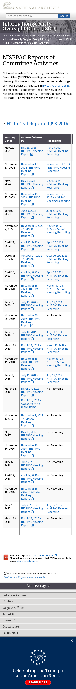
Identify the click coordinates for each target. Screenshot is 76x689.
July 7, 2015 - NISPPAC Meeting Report (32, 508)
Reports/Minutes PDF (32, 139)
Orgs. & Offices (13, 608)
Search (64, 15)
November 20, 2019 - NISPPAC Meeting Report (30, 320)
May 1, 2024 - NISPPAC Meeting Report (32, 184)
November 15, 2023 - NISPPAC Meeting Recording (58, 197)
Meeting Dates (10, 139)
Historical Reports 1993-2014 (37, 123)
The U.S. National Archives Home (31, 6)
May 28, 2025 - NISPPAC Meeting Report (32, 151)
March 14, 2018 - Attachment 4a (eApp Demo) (31, 403)
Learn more (38, 682)
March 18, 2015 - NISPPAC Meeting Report (32, 521)
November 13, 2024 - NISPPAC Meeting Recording (58, 167)
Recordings (53, 140)
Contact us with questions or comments (24, 577)
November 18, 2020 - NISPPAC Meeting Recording (58, 289)
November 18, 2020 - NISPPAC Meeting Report (30, 290)
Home (6, 35)
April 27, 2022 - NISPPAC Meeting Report (32, 245)
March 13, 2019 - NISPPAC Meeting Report (32, 349)
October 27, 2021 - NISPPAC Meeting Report (31, 260)
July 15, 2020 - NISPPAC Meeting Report (32, 305)
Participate (11, 626)
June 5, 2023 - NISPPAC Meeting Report (32, 214)
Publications (12, 601)
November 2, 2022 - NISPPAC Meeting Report (32, 231)
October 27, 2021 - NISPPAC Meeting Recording (57, 259)
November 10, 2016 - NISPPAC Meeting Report (30, 450)
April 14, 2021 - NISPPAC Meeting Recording (57, 275)
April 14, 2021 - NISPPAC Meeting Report (32, 275)
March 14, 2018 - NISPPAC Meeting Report (32, 392)
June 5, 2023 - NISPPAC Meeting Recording (57, 214)
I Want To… (11, 620)
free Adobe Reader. (45, 555)
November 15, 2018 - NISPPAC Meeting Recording (58, 362)
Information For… (15, 595)
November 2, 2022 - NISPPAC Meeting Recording (58, 229)
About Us (9, 614)
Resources (10, 633)
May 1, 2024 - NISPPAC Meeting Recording (57, 184)
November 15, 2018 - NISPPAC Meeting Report (30, 363)
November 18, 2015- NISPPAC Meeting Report (30, 493)
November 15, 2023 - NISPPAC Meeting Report (30, 199)
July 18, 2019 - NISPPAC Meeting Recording (57, 335)
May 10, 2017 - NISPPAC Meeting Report (32, 435)
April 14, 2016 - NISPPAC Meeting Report (32, 478)
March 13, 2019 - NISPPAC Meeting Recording (57, 349)
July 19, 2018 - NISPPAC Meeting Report (32, 378)
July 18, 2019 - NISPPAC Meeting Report (32, 335)
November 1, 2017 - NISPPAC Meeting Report (32, 420)
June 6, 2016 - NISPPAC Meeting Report (32, 465)
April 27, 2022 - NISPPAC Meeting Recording (57, 245)
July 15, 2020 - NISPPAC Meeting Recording (57, 305)
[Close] (71, 641)
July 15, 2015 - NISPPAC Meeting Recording (57, 378)
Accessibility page (27, 561)
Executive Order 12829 (55, 85)
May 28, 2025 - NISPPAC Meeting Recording (57, 151)
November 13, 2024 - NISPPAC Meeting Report (30, 169)
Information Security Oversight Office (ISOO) (36, 35)
